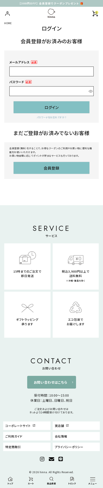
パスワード (20, 82)
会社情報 (61, 436)
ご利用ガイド (13, 436)
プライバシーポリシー (69, 447)
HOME (8, 23)
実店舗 (62, 426)
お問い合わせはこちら (50, 382)
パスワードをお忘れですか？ (51, 117)
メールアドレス (23, 62)
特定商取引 (13, 447)
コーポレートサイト (20, 426)
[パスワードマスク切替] (90, 91)
